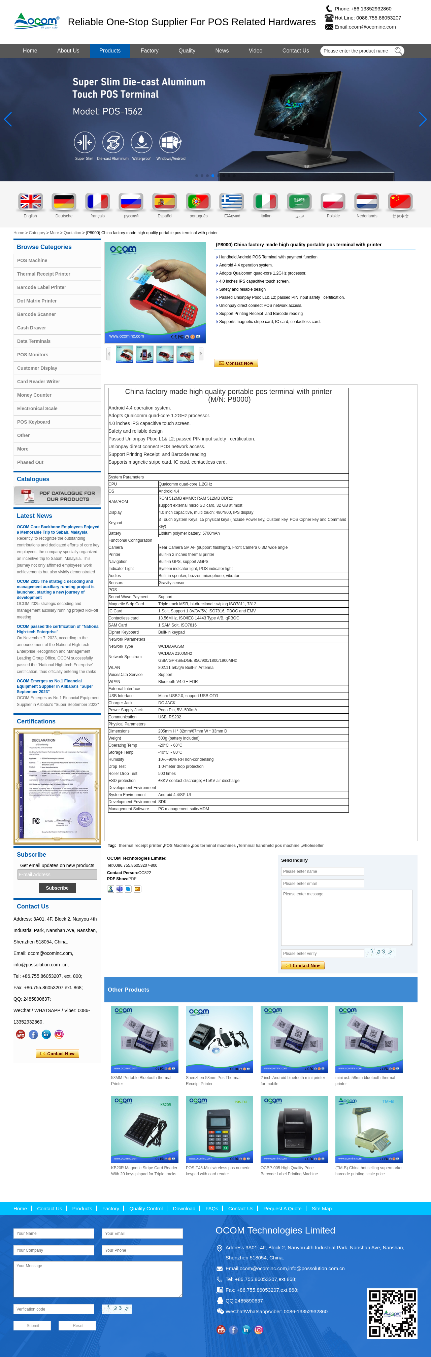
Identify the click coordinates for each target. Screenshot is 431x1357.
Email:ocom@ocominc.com (365, 27)
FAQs (211, 1208)
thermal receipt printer (140, 845)
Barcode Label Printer (41, 287)
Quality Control (146, 1208)
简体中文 (401, 216)
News (222, 50)
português (198, 216)
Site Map (322, 1208)
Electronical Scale (37, 408)
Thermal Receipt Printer (43, 274)
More (54, 232)
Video (256, 50)
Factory (150, 50)
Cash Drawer (31, 327)
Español (165, 216)
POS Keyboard (33, 422)
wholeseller (313, 845)
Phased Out (30, 462)
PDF (132, 879)
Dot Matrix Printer (37, 300)
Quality (186, 50)
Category (37, 232)
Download (184, 1208)
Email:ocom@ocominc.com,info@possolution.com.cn (285, 1268)
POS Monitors (32, 354)
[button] (196, 175)
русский (131, 216)
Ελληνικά (232, 216)
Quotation (72, 232)
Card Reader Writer (38, 381)
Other (23, 435)
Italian (266, 216)
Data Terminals (34, 341)
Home (30, 50)
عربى (299, 216)
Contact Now (57, 1053)
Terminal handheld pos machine (268, 845)
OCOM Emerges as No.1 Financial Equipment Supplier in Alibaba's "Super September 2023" (55, 686)
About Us (68, 50)
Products (110, 50)
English (30, 216)
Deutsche (64, 216)
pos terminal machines (214, 845)
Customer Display (37, 368)
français (98, 216)
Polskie (333, 216)
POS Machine (32, 260)
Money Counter (34, 395)
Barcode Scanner (36, 314)
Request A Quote (282, 1208)
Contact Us (296, 50)
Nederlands (367, 216)
